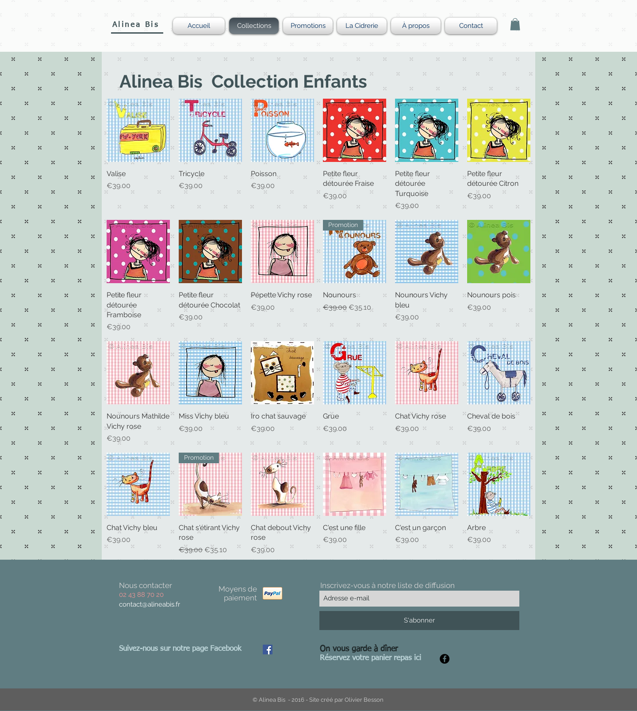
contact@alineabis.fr (149, 604)
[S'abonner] (419, 620)
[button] (515, 24)
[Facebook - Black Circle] (444, 659)
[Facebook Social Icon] (267, 649)
